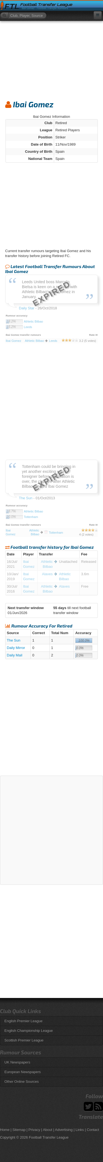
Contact (93, 1130)
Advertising (64, 1130)
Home (5, 1130)
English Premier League (23, 1021)
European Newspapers (22, 1072)
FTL (11, 6)
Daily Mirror (16, 648)
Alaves (47, 574)
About (47, 1130)
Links (80, 1130)
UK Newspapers (17, 1062)
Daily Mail (14, 655)
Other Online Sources (21, 1081)
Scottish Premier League (23, 1040)
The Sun (13, 640)
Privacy (34, 1130)
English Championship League (28, 1031)
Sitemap (19, 1130)
